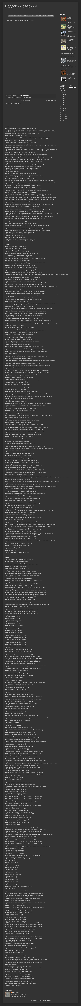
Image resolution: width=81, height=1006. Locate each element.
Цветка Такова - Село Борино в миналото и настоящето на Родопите (22, 391)
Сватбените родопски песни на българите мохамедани (19, 782)
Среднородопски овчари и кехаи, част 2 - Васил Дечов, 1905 (20, 928)
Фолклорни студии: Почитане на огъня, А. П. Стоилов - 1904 (20, 599)
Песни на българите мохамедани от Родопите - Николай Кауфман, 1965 (23, 484)
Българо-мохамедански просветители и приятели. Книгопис (20, 559)
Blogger (49, 1000)
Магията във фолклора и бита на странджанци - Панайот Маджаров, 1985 (23, 269)
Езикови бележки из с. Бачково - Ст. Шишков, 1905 (18, 832)
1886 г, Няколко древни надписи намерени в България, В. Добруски (22, 613)
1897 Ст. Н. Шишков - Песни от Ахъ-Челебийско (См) (18, 704)
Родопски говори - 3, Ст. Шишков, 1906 (15, 850)
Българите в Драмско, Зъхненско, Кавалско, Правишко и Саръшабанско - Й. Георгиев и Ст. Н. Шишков (30, 360)
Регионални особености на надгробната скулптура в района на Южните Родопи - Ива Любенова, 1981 (30, 180)
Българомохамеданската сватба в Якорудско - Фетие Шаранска (21, 289)
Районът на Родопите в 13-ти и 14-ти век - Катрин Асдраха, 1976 (21, 267)
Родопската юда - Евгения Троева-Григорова (16, 685)
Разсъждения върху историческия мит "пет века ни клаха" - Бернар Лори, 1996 (24, 774)
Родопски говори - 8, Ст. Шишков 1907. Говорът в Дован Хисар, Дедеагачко (24, 841)
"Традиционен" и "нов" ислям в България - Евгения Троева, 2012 (21, 304)
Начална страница (25, 100)
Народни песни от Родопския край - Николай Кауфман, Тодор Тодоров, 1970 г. (24, 208)
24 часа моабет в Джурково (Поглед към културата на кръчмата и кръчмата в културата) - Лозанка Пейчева (31, 286)
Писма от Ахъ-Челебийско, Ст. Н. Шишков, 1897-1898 (18, 679)
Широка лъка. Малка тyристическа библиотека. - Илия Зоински (21, 410)
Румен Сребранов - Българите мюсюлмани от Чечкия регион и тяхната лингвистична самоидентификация (31, 524)
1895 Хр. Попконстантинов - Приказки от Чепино (17, 973)
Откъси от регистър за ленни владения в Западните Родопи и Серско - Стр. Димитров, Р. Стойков (29, 415)
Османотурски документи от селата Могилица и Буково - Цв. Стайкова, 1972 (24, 465)
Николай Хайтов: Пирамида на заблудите (16, 903)
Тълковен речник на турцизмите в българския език (18, 541)
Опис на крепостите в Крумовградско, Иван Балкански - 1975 (20, 500)
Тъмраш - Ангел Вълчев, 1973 (13, 775)
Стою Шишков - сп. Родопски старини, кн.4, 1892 (17, 687)
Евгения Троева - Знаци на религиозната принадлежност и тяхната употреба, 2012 (25, 218)
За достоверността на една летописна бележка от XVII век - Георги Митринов (24, 521)
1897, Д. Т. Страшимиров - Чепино (14, 680)
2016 (63, 108)
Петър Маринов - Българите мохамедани (16, 406)
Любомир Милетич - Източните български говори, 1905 (19, 727)
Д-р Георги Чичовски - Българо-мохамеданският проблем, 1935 (21, 239)
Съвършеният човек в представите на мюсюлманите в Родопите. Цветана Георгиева (26, 786)
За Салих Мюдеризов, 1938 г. (13, 554)
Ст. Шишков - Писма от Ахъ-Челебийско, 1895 (17, 979)
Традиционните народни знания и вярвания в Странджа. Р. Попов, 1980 (23, 737)
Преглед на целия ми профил (18, 996)
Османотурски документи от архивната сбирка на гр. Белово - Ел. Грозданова (24, 429)
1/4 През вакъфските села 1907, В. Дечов (16, 921)
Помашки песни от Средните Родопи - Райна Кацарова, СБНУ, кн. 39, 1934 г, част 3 (25, 469)
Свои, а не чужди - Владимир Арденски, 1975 (17, 401)
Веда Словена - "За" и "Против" (13, 725)
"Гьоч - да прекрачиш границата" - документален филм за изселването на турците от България (28, 526)
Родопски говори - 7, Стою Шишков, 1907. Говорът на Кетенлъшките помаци (24, 843)
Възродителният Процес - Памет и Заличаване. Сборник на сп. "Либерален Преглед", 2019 (27, 159)
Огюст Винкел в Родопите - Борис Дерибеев (16, 438)
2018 (63, 104)
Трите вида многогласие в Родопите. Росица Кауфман (19, 337)
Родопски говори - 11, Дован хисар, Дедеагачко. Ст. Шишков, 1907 (21, 836)
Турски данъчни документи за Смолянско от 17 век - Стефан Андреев (22, 462)
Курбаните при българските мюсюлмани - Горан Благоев (19, 306)
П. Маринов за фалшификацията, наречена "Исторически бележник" (22, 896)
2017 (63, 106)
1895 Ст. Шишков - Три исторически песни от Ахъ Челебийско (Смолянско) (23, 699)
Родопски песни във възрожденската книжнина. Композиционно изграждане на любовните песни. (29, 308)
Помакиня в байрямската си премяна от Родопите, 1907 (19, 886)
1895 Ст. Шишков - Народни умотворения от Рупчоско (19, 698)
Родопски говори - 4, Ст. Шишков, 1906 (15, 848)
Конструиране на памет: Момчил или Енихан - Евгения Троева (21, 297)
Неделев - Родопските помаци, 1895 (14, 952)
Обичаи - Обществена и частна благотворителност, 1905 (19, 812)
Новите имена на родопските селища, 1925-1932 (17, 135)
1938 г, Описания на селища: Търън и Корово (17, 561)
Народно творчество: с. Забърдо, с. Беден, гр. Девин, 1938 (20, 563)
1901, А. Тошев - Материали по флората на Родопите (18, 608)
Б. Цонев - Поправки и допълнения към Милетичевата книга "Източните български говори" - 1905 (29, 717)
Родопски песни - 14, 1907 (12, 862)
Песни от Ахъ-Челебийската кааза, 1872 (15, 857)
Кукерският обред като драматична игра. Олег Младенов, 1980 (21, 734)
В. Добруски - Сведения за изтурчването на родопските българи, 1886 (22, 983)
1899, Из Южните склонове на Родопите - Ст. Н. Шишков (19, 675)
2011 (63, 118)
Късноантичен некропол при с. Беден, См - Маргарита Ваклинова (21, 467)
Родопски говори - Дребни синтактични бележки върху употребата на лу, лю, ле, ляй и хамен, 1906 (29, 834)
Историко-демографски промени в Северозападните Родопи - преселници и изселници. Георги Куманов (30, 303)
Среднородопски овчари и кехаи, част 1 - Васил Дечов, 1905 (20, 929)
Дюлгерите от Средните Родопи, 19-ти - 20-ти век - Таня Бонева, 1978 (22, 192)
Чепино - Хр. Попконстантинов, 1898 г (15, 713)
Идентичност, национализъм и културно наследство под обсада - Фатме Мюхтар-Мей (26, 351)
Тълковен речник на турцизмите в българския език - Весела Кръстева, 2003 (68, 67)
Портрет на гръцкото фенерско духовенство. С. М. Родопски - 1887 (22, 332)
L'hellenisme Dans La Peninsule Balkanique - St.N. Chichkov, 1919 (21, 142)
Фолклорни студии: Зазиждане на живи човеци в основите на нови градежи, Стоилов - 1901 (28, 604)
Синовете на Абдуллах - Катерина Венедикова (17, 301)
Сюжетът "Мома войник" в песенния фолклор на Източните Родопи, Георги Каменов (26, 176)
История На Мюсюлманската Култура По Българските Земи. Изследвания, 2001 (25, 166)
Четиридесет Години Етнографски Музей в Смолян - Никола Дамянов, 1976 (24, 188)
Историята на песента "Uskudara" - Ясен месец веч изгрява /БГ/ (21, 653)
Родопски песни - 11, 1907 (12, 867)
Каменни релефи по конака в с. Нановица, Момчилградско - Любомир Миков (24, 299)
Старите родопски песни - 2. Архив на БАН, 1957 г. (18, 387)
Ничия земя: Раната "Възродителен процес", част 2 (18, 342)
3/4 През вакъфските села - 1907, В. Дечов (16, 917)
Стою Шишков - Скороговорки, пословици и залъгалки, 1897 (20, 684)
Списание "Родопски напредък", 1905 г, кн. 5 (16, 637)
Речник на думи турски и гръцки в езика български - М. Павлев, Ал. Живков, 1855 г (25, 349)
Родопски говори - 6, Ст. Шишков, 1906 (15, 845)
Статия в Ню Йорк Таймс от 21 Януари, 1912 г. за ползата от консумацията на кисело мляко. (28, 190)
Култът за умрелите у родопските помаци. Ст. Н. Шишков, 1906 (21, 800)
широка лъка (28, 97)
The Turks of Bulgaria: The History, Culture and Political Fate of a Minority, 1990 (24, 175)
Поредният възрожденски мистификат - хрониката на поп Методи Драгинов (24, 580)
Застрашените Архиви (11, 353)
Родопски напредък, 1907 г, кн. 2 (13, 621)
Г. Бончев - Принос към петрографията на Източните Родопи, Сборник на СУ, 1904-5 (26, 589)
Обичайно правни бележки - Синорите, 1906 (16, 803)
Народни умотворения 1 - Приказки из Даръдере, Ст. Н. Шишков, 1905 (22, 827)
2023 (63, 94)
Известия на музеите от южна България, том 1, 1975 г (19, 496)
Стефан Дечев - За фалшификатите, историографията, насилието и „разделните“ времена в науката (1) (30, 131)
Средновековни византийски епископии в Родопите (18, 568)
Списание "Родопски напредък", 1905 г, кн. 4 (16, 639)
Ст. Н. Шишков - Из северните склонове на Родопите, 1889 (20, 957)
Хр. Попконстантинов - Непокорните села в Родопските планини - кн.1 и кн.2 (24, 666)
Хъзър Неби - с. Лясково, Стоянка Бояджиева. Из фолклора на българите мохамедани (26, 154)
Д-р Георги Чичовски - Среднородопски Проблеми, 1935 (19, 240)
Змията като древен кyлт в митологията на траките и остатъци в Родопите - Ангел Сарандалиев (29, 396)
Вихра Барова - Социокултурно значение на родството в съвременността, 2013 (25, 211)
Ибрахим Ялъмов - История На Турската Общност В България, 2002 (22, 168)
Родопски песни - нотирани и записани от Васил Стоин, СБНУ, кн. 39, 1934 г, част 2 (25, 470)
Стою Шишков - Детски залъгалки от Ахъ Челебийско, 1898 (20, 706)
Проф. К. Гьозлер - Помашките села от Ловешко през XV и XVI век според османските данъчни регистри (31, 540)
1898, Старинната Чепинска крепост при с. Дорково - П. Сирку (21, 531)
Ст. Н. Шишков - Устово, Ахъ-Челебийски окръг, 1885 (18, 935)
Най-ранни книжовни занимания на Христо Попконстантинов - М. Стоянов (23, 434)
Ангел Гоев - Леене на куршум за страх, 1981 (16, 221)
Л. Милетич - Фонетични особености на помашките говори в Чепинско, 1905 (24, 962)
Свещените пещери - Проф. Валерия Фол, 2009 (17, 670)
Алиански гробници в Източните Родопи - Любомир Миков (20, 310)
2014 (63, 112)
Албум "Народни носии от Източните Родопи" (17, 566)
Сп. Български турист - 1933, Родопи (15, 325)
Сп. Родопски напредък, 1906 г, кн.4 (14, 628)
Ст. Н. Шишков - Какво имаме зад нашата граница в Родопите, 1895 (22, 947)
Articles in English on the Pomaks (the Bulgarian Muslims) (19, 578)
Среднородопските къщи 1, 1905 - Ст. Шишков (17, 794)
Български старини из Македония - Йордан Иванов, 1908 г (20, 232)
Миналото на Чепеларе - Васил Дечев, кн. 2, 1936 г (18, 251)
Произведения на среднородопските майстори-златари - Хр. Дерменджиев (24, 432)
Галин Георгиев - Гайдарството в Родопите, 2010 (17, 214)
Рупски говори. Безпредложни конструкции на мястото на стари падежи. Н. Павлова (26, 730)
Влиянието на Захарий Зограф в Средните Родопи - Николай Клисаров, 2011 (24, 272)
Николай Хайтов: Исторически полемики (15, 905)
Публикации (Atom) (16, 103)
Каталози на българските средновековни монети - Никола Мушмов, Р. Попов (71, 20)
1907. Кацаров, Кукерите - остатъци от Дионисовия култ (19, 649)
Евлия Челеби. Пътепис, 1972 (13, 171)
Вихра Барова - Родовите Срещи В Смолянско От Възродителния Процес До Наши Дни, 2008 (28, 209)
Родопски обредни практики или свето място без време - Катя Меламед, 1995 (24, 318)
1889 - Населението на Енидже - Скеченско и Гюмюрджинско (20, 663)
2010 (63, 120)
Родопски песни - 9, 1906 (12, 870)
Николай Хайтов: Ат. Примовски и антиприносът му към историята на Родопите (25, 907)
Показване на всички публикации (44, 15)
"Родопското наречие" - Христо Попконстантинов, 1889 (19, 971)
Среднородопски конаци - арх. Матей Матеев (17, 382)
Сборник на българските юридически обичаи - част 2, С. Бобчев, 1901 (22, 536)
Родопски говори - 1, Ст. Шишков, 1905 (15, 853)
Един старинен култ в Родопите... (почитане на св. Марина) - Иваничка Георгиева (25, 446)
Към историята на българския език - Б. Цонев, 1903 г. (18, 720)
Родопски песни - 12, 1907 (12, 865)
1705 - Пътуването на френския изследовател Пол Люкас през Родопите (23, 575)
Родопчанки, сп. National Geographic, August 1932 (17, 749)
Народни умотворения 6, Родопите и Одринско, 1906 (18, 819)
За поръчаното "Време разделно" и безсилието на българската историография (24, 893)
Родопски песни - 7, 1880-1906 (13, 874)
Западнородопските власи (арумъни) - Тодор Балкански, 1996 (20, 327)
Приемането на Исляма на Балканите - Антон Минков (19, 585)
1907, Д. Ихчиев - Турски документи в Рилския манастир (19, 597)
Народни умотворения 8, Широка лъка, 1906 (19, 20)
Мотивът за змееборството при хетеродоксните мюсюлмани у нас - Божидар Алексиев (26, 311)
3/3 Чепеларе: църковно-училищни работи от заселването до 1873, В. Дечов (24, 922)
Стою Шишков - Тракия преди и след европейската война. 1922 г (21, 739)
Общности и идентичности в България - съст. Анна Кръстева (20, 152)
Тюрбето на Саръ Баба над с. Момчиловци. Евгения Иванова (20, 784)
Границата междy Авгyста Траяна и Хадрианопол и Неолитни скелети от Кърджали (25, 424)
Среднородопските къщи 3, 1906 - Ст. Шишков (17, 791)
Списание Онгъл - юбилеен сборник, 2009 (16, 379)
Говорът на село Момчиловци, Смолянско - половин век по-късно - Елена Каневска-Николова (28, 365)
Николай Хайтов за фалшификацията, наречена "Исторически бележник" (23, 898)
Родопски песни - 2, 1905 (12, 883)
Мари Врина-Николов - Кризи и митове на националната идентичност (22, 765)
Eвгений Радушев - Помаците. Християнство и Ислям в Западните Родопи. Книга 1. (26, 587)
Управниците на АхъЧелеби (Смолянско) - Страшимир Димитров (21, 460)
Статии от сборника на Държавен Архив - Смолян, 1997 (19, 358)
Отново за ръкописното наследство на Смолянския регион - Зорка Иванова (24, 315)
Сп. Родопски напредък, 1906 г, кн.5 (14, 627)
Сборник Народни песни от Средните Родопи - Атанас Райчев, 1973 (22, 253)
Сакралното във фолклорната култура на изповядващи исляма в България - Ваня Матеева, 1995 (29, 320)
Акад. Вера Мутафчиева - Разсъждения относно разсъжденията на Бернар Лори (25, 772)
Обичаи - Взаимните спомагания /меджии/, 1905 (17, 810)
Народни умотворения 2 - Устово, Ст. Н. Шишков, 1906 (19, 826)
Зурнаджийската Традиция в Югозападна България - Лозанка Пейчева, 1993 (24, 185)
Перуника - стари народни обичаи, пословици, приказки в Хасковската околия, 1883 (26, 829)
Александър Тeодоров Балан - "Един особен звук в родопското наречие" (23, 967)
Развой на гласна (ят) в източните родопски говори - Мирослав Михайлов (23, 831)
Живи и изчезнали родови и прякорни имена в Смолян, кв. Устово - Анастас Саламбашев (27, 427)
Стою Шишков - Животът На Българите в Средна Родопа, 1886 (21, 128)
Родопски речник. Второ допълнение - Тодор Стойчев (18, 422)
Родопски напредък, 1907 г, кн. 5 (13, 616)
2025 (63, 88)
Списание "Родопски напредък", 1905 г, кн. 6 (16, 635)
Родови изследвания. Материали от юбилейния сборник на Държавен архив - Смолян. (26, 405)
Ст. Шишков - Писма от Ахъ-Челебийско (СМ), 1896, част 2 (20, 976)
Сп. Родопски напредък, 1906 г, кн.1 (14, 634)
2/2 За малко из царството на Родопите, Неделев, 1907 (19, 910)
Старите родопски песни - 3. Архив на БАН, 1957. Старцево (20, 386)
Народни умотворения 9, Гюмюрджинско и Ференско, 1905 (20, 813)
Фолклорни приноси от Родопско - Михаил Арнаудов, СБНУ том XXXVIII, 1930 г (25, 250)
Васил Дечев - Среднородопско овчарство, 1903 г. (18, 545)
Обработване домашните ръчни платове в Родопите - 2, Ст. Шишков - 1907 (24, 796)
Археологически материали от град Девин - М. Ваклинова (19, 458)
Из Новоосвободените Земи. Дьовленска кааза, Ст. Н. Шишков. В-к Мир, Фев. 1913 (25, 258)
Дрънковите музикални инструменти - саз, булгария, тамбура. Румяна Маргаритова (26, 330)
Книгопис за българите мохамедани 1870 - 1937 (17, 552)
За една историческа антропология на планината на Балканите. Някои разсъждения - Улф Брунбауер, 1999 (31, 182)
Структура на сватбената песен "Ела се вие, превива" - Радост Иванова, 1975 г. (25, 275)
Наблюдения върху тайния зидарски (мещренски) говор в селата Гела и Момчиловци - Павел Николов (30, 510)
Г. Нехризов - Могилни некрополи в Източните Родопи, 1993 (20, 943)
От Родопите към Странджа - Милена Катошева (17, 375)
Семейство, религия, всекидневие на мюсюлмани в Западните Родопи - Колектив (25, 493)
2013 (63, 114)
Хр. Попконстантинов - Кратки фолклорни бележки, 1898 (19, 694)
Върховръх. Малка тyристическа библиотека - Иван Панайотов (21, 408)
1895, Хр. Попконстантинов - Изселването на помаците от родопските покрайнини (25, 682)
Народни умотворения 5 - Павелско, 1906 (16, 820)
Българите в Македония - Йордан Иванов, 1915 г (17, 233)
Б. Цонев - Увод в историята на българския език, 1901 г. (19, 718)
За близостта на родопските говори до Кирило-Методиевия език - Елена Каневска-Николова (28, 370)
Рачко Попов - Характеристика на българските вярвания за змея (21, 223)
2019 (63, 102)
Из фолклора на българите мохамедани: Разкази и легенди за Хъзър (22, 341)
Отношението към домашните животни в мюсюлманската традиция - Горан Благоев (26, 313)
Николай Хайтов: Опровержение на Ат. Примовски (18, 900)
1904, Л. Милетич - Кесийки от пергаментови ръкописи (19, 576)
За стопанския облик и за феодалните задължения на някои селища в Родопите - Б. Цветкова (28, 476)
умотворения (18, 97)
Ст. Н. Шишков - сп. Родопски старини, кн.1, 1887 (17, 692)
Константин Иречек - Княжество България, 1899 (17, 394)
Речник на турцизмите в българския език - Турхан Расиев (19, 143)
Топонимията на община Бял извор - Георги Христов (18, 441)
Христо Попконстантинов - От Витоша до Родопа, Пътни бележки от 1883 (23, 668)
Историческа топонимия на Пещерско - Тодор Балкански (19, 436)
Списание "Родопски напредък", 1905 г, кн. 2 (16, 642)
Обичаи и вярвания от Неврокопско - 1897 (16, 710)
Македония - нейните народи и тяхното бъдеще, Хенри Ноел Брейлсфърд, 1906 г (25, 228)
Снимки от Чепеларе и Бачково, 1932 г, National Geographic (20, 514)
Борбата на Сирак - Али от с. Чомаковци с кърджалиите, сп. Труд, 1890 (23, 660)
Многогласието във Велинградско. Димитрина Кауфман (19, 336)
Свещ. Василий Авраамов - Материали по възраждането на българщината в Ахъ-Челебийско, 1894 (29, 204)
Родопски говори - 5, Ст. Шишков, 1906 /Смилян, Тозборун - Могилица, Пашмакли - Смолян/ (28, 846)
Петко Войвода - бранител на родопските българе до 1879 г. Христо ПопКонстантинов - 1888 (28, 137)
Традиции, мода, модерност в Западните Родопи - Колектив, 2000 (21, 491)
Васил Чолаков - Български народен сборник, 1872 (18, 858)
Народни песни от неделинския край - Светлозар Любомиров (20, 512)
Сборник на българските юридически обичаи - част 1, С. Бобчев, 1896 (22, 538)
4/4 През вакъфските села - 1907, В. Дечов (16, 915)
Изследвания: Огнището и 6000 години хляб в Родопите (19, 398)
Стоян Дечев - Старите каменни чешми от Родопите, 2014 (20, 270)
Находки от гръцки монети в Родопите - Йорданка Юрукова (20, 453)
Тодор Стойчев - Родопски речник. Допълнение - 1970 (19, 507)
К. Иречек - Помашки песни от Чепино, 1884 (16, 955)
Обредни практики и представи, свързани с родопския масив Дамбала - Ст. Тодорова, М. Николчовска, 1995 (31, 323)
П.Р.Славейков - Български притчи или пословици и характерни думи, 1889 (24, 517)
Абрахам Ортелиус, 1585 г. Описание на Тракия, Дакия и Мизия (21, 571)
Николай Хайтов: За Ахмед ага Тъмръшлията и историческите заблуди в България (25, 909)
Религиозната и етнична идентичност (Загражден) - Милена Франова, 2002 (24, 279)
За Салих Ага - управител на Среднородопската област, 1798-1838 (22, 583)
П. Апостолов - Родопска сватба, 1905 (15, 950)
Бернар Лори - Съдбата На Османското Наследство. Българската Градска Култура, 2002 (27, 169)
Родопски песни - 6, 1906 (12, 876)
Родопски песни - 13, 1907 (12, 864)
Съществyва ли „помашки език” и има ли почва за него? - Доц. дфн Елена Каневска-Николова (28, 374)
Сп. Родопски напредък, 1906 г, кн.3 (14, 630)
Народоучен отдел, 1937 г (12, 548)
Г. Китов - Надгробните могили (13, 941)
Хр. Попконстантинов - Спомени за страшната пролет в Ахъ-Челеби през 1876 (24, 658)
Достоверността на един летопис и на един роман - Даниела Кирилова (23, 743)
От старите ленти (10, 888)
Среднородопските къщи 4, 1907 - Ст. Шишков (17, 789)
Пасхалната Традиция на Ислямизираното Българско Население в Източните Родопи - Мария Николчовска (31, 157)
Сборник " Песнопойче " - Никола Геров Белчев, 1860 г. (19, 322)
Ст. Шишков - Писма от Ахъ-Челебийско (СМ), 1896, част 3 (20, 978)
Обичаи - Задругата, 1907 (12, 807)
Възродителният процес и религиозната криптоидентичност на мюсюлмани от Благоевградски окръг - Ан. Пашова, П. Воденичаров (37, 274)
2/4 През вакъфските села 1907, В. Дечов (16, 919)
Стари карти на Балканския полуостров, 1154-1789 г (18, 606)
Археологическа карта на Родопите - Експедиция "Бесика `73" (20, 443)
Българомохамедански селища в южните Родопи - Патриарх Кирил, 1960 (23, 753)
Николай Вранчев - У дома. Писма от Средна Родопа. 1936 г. (20, 265)
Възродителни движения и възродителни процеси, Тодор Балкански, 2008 (23, 529)
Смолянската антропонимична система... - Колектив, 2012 (20, 361)
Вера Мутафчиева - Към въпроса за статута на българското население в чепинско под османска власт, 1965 (31, 486)
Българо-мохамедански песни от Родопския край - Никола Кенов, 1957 (23, 206)
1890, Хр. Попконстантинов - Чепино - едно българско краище (21, 611)
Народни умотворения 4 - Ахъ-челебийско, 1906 (17, 822)
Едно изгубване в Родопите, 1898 (14, 985)
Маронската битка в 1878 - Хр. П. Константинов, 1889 (19, 140)
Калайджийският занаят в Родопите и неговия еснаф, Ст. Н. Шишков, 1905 (23, 805)
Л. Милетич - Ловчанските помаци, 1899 (15, 954)
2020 (63, 100)
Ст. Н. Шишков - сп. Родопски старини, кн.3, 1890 (17, 689)
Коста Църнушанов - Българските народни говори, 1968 (19, 940)
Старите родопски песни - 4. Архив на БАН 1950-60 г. (18, 260)
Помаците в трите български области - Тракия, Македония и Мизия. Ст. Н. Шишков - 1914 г (27, 138)
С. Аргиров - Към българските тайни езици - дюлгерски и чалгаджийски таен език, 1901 (26, 959)
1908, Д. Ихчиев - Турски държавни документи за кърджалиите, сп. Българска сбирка (26, 594)
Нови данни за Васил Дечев (12, 400)
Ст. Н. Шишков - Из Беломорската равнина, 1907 (17, 933)
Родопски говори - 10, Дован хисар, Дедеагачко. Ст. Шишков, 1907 (21, 838)
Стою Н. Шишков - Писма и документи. (15, 445)
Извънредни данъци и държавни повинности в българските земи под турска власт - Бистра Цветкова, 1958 (31, 149)
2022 (63, 96)
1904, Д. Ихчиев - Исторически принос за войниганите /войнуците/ (21, 595)
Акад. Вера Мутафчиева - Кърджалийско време (17, 770)
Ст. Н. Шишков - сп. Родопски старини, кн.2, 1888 (17, 691)
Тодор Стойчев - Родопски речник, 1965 (15, 509)
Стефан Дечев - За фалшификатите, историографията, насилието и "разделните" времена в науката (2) (30, 130)
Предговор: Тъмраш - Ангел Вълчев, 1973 (16, 777)
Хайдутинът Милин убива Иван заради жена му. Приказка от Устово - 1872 (23, 855)
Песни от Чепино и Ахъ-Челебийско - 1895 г (16, 711)
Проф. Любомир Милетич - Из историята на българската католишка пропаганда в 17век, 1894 (28, 230)
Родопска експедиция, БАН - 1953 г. (14, 413)
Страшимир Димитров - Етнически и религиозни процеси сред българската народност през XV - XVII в (30, 202)
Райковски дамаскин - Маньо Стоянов (15, 464)
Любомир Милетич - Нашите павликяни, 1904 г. (17, 708)
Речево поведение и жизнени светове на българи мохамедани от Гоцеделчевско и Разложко (28, 489)
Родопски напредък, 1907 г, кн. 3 (13, 620)
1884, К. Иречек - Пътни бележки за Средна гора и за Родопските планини (23, 573)
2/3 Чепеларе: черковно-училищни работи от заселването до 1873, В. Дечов (24, 924)
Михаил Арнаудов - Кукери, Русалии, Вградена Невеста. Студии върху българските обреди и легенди (30, 199)
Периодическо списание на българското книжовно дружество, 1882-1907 (23, 363)
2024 (63, 92)
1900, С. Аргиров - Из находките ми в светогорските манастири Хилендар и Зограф (26, 592)
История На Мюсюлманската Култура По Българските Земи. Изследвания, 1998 (25, 164)
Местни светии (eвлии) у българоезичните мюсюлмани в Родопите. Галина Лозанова (26, 760)
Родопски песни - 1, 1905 (12, 884)
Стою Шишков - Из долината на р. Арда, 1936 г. (17, 256)
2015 (63, 110)
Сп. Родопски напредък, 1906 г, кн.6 (14, 625)
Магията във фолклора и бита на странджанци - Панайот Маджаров (22, 183)
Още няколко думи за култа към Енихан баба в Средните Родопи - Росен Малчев (25, 291)
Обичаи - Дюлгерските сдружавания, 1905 (16, 808)
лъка (10, 97)
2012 (63, 116)
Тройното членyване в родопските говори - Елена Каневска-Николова (22, 367)
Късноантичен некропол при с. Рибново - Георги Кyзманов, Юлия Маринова (24, 425)
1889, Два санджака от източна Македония (16, 647)
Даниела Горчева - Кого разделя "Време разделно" (18, 890)
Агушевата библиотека (11, 964)
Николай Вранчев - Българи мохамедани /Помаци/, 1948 (19, 355)
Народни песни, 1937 (11, 550)
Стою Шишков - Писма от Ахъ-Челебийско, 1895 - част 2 (19, 981)
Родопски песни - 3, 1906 (12, 881)
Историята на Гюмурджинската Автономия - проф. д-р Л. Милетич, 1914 (23, 133)
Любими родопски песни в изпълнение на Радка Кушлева (19, 515)
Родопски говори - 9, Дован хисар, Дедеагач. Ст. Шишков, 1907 (21, 839)
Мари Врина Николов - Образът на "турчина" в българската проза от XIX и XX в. (25, 768)
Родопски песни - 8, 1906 (12, 872)
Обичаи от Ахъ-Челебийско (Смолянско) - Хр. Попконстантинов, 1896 (22, 715)
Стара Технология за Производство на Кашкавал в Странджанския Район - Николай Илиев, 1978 (29, 194)
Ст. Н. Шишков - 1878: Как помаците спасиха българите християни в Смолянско (25, 938)
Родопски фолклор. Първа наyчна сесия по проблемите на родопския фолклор (25, 419)
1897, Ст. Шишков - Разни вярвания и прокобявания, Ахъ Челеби (21, 703)
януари (63, 90)
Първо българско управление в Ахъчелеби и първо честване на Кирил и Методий (25, 431)
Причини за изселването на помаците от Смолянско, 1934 (20, 488)
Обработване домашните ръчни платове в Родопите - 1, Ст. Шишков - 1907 (24, 798)
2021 (63, 98)
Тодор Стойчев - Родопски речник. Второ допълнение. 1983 (20, 505)
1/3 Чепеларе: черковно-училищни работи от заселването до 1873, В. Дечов (24, 926)
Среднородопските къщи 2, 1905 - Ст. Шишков (17, 793)
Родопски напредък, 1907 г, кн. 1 (13, 623)
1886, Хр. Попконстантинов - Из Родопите (16, 646)
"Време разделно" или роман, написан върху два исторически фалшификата (68, 55)
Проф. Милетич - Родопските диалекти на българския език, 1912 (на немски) (24, 936)
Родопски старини (21, 6)
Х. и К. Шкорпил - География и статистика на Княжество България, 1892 (23, 503)
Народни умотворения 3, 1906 (13, 824)
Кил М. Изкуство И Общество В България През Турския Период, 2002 (22, 173)
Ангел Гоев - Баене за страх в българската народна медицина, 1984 (22, 220)
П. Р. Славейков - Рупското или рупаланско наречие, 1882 (20, 948)
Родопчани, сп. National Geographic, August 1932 (17, 748)
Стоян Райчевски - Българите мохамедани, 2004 (17, 348)
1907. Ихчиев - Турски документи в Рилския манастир (71, 60)
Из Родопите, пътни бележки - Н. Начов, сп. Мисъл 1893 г (19, 582)
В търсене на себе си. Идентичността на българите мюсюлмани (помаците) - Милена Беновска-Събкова (31, 528)
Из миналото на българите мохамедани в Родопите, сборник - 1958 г (22, 420)
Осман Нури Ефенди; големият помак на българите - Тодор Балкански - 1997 (24, 696)
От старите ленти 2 (10, 860)
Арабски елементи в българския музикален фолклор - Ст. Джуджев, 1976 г (23, 277)
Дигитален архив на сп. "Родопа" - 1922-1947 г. (17, 248)
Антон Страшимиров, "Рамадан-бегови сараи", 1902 (18, 547)
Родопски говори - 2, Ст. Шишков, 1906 (15, 851)
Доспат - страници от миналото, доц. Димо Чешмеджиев (19, 377)
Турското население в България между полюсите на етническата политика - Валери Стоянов (28, 150)
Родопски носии (10, 483)
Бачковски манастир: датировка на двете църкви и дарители (20, 451)
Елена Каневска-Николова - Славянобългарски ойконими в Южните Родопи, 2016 (25, 262)
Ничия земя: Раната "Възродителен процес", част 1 (18, 344)
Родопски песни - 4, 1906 (12, 879)
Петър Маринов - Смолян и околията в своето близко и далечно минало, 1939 (24, 346)
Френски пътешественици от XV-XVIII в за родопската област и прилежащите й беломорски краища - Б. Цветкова (33, 481)
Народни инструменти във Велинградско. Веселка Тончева (20, 334)
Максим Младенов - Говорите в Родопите (16, 744)
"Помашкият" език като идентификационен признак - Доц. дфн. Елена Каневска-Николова (27, 372)
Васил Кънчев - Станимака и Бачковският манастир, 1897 (19, 654)
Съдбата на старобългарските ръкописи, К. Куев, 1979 (19, 543)
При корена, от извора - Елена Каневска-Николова (18, 368)
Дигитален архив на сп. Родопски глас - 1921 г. (17, 246)
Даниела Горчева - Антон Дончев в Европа (16, 891)
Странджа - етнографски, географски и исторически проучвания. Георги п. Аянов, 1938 (26, 356)
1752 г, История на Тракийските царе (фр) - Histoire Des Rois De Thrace (23, 656)
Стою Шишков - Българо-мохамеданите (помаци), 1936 (19, 255)
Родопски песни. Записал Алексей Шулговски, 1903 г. (18, 762)
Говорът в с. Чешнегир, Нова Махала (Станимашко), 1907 (20, 746)
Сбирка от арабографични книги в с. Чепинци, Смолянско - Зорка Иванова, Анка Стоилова (27, 316)
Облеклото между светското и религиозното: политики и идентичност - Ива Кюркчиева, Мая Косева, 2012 (31, 216)
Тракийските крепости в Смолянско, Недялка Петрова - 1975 (20, 502)
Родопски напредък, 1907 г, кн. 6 (13, 615)
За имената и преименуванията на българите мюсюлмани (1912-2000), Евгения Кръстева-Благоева (29, 533)
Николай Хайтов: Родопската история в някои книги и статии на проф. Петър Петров (26, 902)
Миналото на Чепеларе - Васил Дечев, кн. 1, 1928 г (18, 457)
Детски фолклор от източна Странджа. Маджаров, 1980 (19, 736)
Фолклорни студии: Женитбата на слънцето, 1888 (18, 601)
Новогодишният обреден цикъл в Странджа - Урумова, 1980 (20, 732)
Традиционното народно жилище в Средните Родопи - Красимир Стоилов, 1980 (25, 195)
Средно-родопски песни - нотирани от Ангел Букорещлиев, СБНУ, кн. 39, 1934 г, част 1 (26, 472)
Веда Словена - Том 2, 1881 (12, 722)
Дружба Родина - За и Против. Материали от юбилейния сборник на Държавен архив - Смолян (28, 403)
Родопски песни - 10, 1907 (12, 869)
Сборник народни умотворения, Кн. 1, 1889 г (16, 969)
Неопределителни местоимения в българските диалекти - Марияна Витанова (24, 751)
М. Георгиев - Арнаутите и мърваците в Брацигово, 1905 (19, 931)
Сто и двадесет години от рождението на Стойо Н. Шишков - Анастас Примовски (25, 284)
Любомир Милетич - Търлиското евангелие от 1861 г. (18, 756)
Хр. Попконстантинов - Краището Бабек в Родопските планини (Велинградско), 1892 (26, 665)
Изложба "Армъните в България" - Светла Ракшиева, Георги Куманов (22, 227)
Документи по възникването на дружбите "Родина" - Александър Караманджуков (25, 439)
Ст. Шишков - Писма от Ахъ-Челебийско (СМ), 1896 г (18, 974)
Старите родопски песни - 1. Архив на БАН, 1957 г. (18, 389)
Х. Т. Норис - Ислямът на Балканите (14, 519)
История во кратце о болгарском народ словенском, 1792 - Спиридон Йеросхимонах (26, 741)
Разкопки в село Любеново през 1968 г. (15, 450)
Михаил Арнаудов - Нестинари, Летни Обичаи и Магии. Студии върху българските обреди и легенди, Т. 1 (31, 197)
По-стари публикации (51, 100)
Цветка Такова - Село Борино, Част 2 (15, 235)
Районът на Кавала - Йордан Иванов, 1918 (16, 237)
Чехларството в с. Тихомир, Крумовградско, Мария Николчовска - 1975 (23, 495)
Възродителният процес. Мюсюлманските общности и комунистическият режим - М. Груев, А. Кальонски (31, 145)
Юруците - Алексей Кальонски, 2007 (14, 147)
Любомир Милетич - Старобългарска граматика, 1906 (19, 960)
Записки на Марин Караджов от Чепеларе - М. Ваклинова (19, 455)
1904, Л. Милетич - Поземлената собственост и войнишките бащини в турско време (26, 590)
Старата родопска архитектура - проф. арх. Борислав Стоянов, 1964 (22, 381)
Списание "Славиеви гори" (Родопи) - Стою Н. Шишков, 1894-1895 (22, 329)
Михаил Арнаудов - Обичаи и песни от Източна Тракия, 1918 (20, 201)
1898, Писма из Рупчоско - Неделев (14, 677)
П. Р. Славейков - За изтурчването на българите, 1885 (19, 651)
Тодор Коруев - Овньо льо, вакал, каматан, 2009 (17, 945)
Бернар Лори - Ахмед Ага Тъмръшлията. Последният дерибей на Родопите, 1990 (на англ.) (27, 156)
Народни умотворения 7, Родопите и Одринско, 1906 (18, 817)
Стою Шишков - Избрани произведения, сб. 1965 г (18, 417)
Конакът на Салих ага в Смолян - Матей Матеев (17, 412)
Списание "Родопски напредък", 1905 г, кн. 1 (16, 644)
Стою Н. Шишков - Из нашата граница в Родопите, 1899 (19, 966)
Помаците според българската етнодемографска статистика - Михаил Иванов (24, 288)
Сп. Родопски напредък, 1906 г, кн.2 (14, 632)
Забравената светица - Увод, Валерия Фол (16, 672)
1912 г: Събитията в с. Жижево (13, 779)
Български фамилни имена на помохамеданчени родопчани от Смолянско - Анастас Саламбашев (29, 448)
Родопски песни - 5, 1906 (12, 877)
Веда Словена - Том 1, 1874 (12, 724)
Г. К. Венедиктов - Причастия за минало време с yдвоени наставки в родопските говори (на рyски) (29, 393)
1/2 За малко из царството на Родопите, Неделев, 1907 (19, 912)
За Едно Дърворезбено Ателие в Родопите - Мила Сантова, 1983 (21, 178)
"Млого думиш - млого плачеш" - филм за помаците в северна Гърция (22, 564)
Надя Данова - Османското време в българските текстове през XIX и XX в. (23, 767)
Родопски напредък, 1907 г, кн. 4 (13, 618)
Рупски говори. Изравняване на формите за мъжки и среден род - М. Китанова (24, 729)
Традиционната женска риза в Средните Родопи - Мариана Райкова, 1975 (23, 498)
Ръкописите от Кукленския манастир (15, 914)
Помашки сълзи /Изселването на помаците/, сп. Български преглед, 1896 (23, 661)
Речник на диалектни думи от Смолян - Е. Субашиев (18, 479)
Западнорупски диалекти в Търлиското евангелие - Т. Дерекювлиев (22, 755)
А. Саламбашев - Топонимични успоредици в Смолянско (19, 474)
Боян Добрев (15, 992)
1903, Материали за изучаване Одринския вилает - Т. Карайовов (21, 522)
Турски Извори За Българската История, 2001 (17, 163)
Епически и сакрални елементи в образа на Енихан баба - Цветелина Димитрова (25, 293)
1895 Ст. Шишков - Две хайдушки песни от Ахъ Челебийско (20, 701)
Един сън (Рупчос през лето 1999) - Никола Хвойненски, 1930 (20, 281)
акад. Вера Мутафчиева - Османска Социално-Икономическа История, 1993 (24, 161)
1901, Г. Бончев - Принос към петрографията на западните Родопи (22, 609)
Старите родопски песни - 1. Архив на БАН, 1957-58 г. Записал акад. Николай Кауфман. (71, 48)
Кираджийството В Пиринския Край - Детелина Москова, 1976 (20, 187)
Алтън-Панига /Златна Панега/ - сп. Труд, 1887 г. (17, 673)
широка (23, 97)
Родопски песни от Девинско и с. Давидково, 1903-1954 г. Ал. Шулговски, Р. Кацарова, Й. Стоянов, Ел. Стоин (31, 763)
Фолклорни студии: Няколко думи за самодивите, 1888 (19, 602)
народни (14, 97)
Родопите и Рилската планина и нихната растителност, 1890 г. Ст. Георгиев (24, 570)
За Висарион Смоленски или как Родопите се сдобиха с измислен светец (71, 34)
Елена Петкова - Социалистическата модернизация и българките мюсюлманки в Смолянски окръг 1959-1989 (32, 213)
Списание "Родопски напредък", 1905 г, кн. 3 (16, 640)
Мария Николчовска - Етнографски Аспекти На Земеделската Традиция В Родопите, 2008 (27, 225)
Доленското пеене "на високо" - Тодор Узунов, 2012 (18, 263)
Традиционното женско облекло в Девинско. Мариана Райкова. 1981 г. (22, 339)
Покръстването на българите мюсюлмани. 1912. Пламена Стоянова (22, 781)
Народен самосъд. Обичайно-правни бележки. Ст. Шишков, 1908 (21, 801)
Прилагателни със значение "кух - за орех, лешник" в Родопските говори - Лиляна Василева (28, 282)
